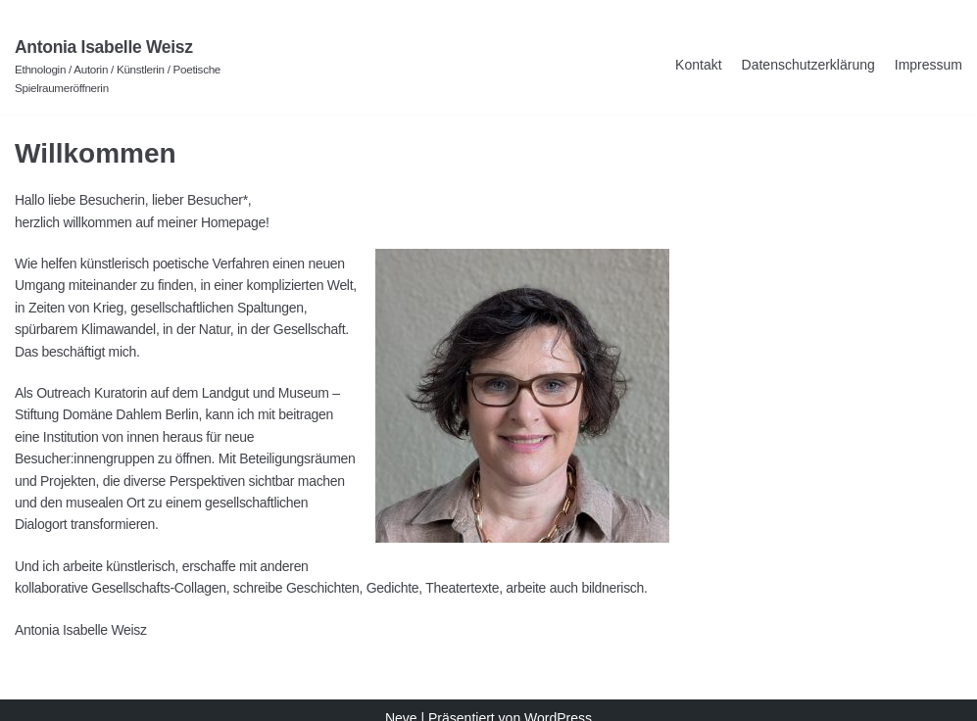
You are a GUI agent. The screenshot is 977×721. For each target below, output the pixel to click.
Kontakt (698, 64)
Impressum (928, 64)
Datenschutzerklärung (808, 64)
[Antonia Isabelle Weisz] (163, 65)
